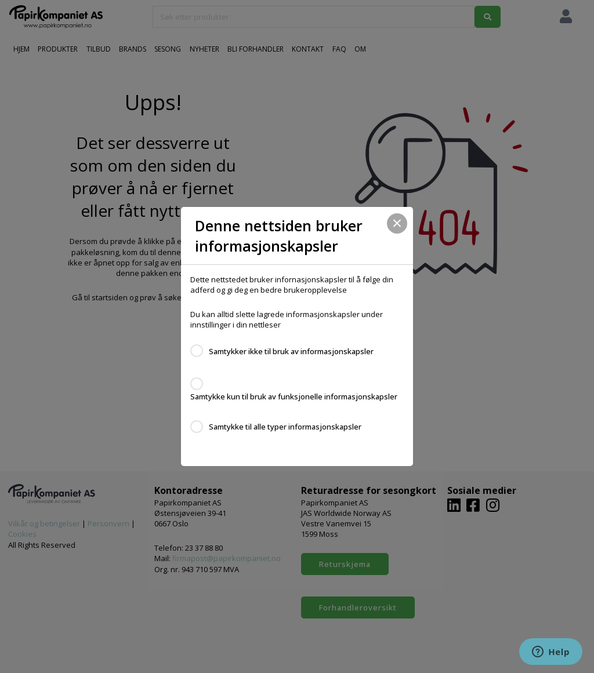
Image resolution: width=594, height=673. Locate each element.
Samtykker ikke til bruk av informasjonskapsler (291, 351)
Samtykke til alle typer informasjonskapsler (285, 426)
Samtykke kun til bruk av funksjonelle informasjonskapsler (293, 396)
